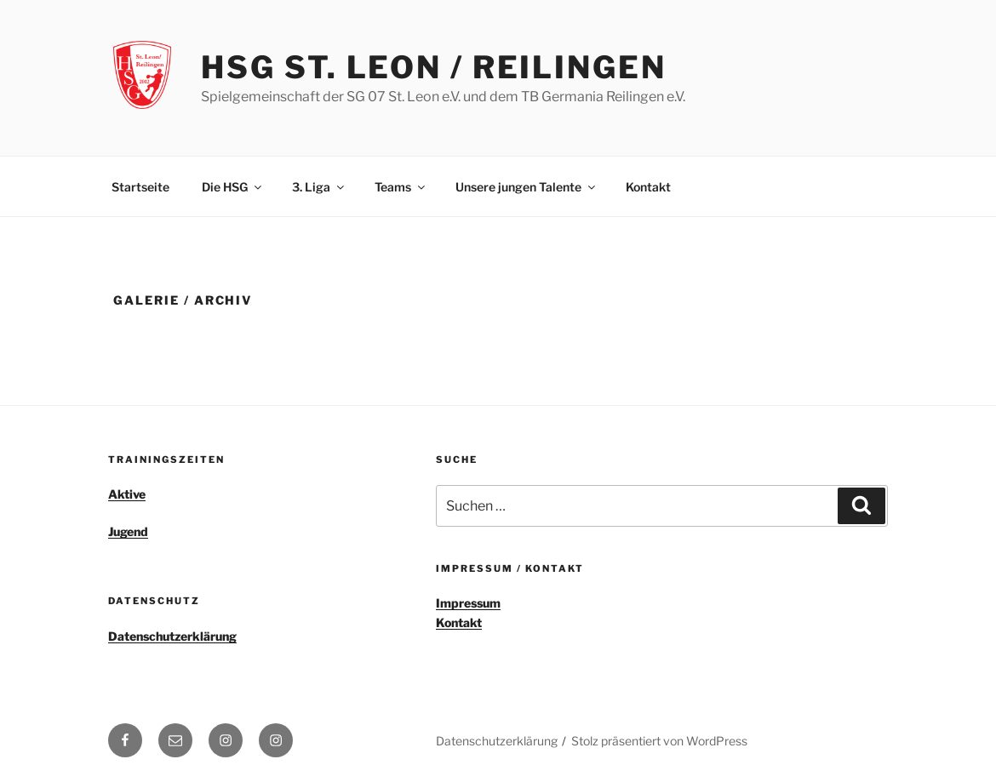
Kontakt (648, 187)
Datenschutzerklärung (172, 636)
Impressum (468, 603)
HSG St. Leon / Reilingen (433, 67)
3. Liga (319, 187)
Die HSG (233, 187)
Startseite (140, 187)
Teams (401, 187)
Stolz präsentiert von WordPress (659, 740)
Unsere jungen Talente (526, 187)
